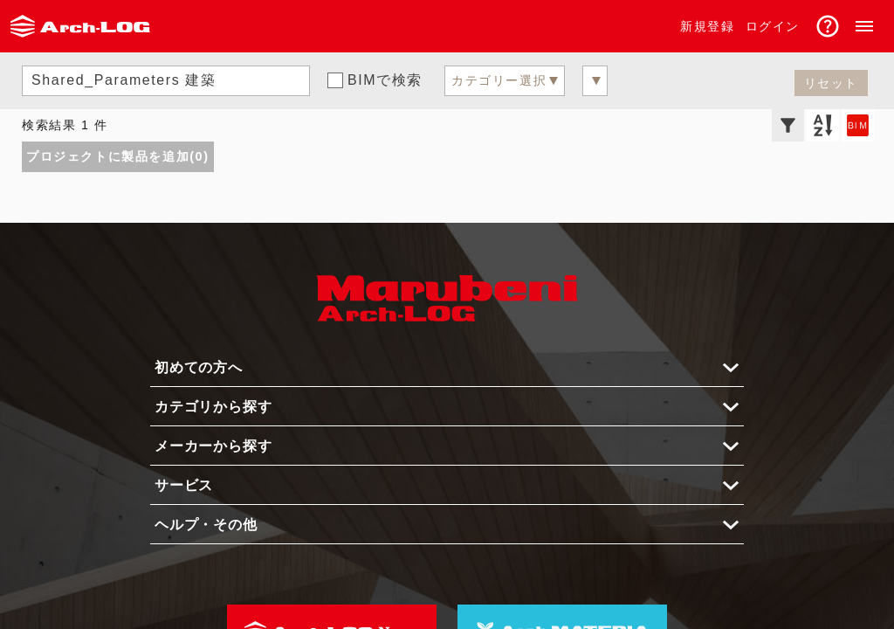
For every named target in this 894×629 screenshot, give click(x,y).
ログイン (773, 26)
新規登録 (707, 26)
